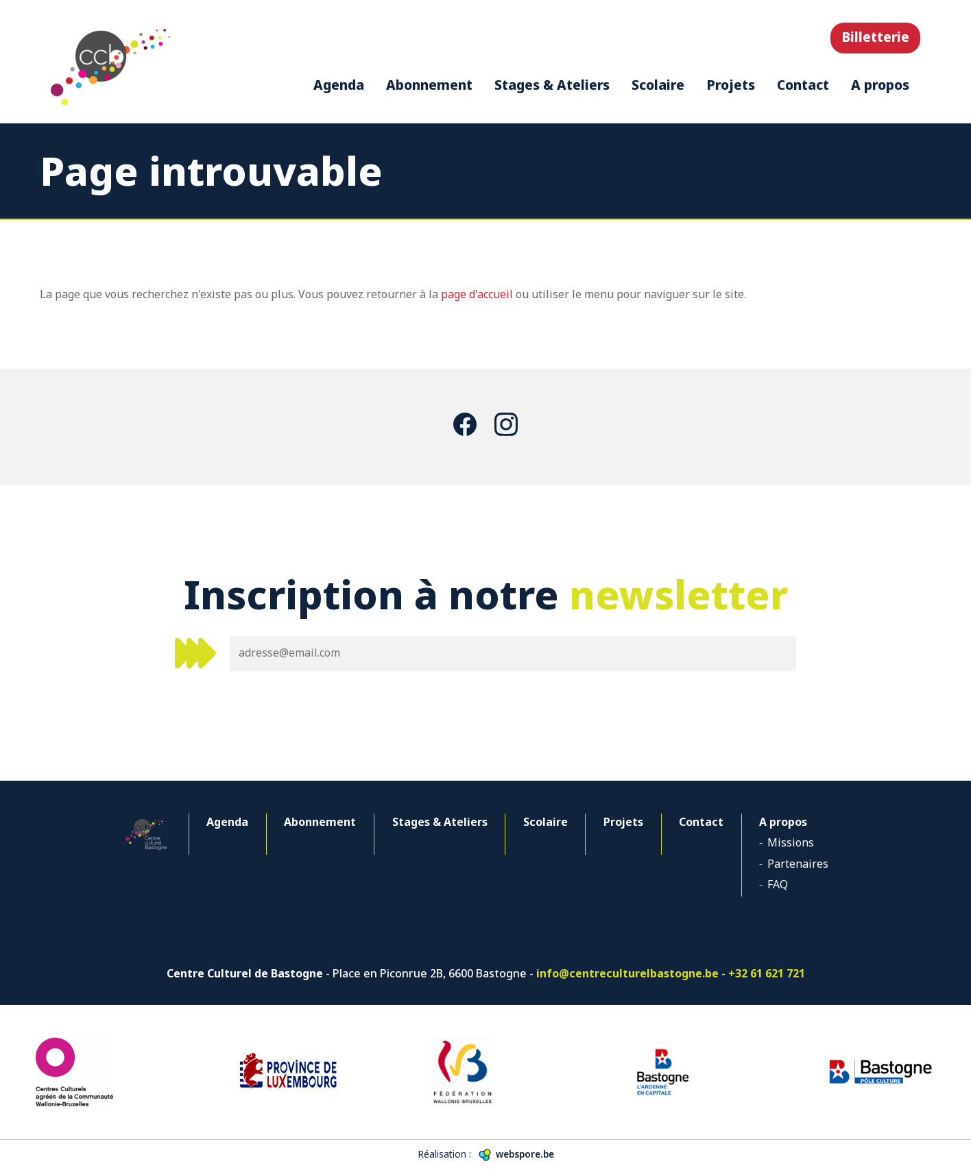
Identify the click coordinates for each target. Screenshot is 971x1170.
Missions (790, 842)
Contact (803, 84)
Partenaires (797, 863)
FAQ (777, 884)
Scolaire (658, 84)
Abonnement (429, 84)
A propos (880, 84)
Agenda (338, 84)
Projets (730, 84)
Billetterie (875, 36)
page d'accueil (477, 294)
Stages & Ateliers (552, 84)
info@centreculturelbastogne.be (627, 973)
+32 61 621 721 (766, 973)
